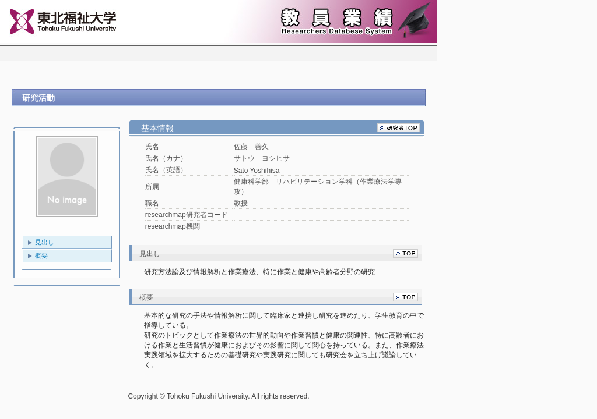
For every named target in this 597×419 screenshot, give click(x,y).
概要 (41, 255)
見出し (44, 242)
